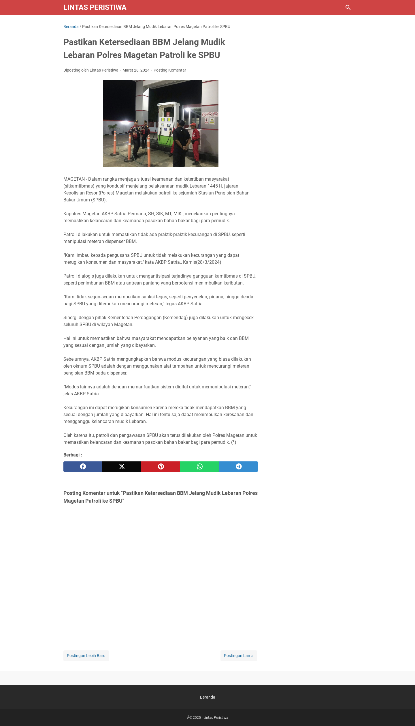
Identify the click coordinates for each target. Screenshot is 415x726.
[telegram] (238, 466)
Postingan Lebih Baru (86, 655)
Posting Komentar (170, 70)
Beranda (207, 697)
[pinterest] (160, 466)
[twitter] (121, 466)
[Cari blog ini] (348, 7)
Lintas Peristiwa (95, 7)
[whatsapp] (199, 466)
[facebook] (82, 466)
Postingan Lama (239, 655)
